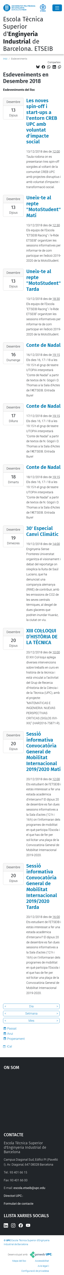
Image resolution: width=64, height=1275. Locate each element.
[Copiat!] (59, 67)
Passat (12, 1028)
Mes (31, 1020)
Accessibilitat (42, 1260)
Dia (31, 1006)
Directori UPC (13, 1196)
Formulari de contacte (18, 1203)
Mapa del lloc (19, 1260)
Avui (10, 1033)
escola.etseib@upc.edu (29, 1188)
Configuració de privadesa (35, 1271)
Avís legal (43, 1266)
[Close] (57, 7)
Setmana (31, 1013)
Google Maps (32, 1099)
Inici (5, 58)
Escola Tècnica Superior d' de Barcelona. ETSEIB (28, 34)
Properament (16, 1038)
